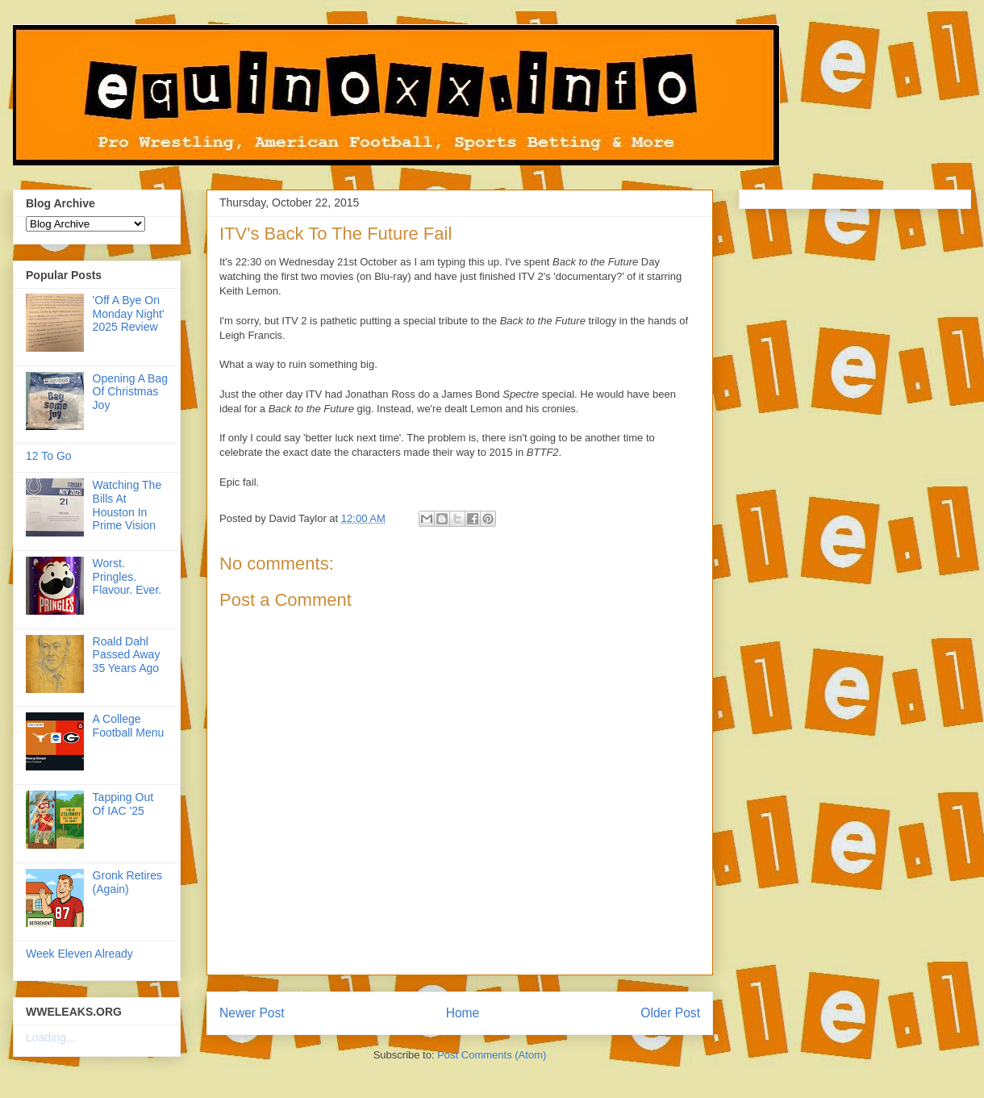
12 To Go (49, 455)
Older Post (670, 1013)
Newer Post (252, 1013)
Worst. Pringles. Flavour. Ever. (127, 577)
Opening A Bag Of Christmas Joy (130, 392)
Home (463, 1013)
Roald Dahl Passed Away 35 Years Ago (127, 655)
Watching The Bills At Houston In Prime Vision (127, 505)
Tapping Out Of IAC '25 (123, 804)
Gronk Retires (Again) (127, 882)
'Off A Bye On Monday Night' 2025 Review (129, 314)
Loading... (51, 1037)
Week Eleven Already (79, 953)
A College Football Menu (129, 725)
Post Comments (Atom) (491, 1055)
